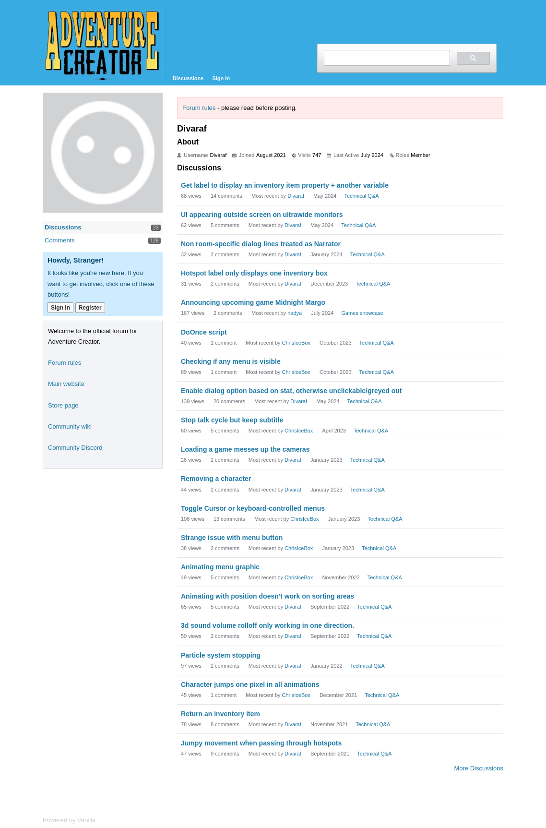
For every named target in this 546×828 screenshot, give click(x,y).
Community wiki (70, 426)
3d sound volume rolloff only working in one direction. (267, 625)
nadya (294, 313)
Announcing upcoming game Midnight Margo (253, 302)
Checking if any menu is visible (231, 361)
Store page (63, 405)
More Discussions (478, 768)
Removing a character (216, 478)
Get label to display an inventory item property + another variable (285, 185)
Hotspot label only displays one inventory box (254, 273)
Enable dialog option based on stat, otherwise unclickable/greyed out (291, 391)
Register (90, 307)
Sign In (221, 78)
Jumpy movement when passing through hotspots (261, 743)
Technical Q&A (361, 196)
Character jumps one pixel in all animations (250, 684)
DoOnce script (204, 332)
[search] (386, 58)
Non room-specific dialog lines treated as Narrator (261, 244)
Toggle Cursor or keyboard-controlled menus (253, 508)
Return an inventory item (220, 714)
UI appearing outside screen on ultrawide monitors (262, 214)
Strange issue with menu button (232, 537)
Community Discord (75, 447)
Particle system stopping (221, 655)
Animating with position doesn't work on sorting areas (267, 596)
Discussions (188, 78)
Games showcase (362, 313)
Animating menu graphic (220, 567)
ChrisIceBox (296, 343)
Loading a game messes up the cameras (245, 449)
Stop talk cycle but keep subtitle (232, 420)
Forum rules (198, 107)
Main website (66, 383)
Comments (60, 240)
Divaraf (295, 196)
